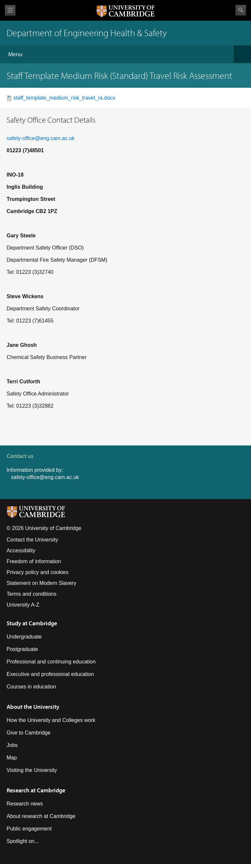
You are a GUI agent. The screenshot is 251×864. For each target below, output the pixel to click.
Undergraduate (24, 636)
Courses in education (31, 686)
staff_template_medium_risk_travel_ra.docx (64, 98)
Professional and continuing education (51, 661)
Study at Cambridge (32, 623)
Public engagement (29, 828)
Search (241, 10)
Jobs (12, 745)
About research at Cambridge (41, 816)
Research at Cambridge (36, 790)
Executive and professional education (50, 674)
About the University (33, 706)
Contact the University (32, 539)
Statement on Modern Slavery (41, 583)
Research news (25, 803)
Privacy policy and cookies (38, 572)
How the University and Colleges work (51, 720)
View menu (10, 10)
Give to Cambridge (28, 732)
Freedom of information (34, 561)
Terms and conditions (31, 594)
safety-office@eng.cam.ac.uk (40, 138)
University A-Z (23, 605)
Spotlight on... (23, 841)
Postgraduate (22, 649)
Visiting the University (32, 770)
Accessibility (21, 550)
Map (12, 757)
